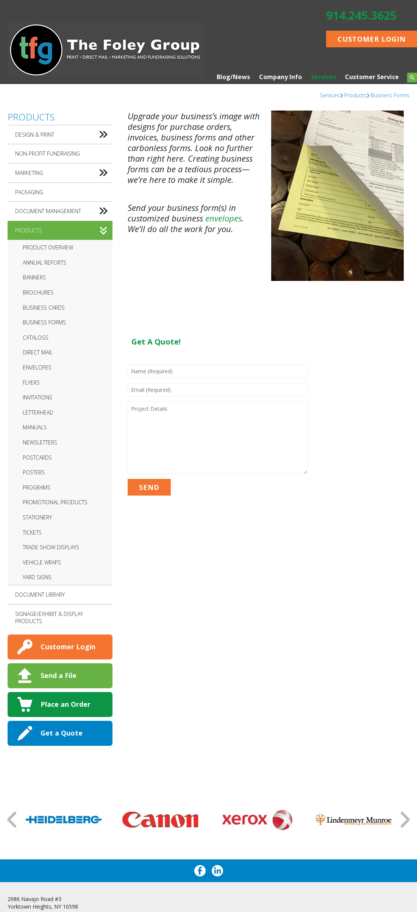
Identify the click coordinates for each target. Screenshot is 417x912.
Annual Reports (44, 262)
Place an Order (66, 704)
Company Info (280, 77)
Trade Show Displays (51, 547)
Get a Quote (62, 732)
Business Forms (390, 95)
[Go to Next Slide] (404, 819)
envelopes (223, 218)
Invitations (37, 397)
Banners (34, 277)
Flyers (31, 382)
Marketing (63, 173)
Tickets (32, 532)
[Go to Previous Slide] (12, 819)
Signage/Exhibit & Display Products (49, 617)
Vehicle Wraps (42, 562)
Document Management (63, 211)
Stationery (37, 517)
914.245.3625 (361, 15)
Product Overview (48, 247)
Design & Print (63, 134)
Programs (36, 487)
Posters (34, 472)
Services (323, 77)
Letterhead (38, 412)
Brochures (38, 292)
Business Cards (44, 307)
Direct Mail (38, 352)
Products (355, 95)
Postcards (37, 457)
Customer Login (371, 39)
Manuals (35, 427)
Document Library (40, 594)
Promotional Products (55, 502)
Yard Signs (37, 577)
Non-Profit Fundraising (47, 153)
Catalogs (35, 337)
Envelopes (37, 367)
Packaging (29, 192)
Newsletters (40, 442)
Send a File (59, 675)
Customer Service (372, 77)
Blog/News (233, 77)
